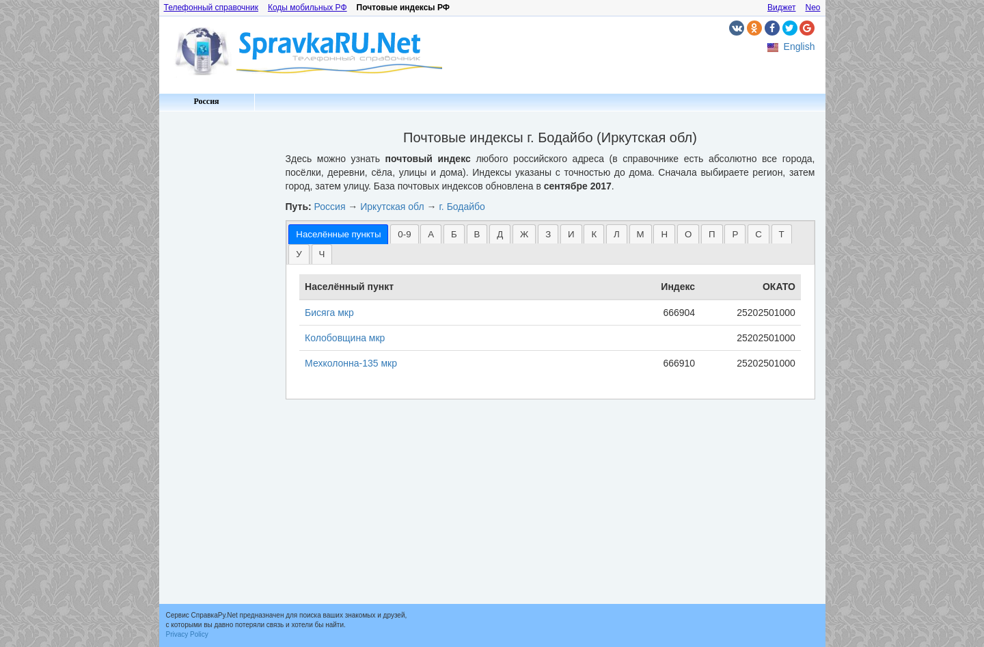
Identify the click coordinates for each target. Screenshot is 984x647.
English (799, 46)
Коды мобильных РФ (307, 7)
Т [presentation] (781, 234)
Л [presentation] (617, 234)
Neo (812, 7)
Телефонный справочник (211, 7)
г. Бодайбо (461, 206)
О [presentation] (688, 234)
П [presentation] (712, 234)
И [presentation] (571, 234)
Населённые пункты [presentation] (338, 234)
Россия (206, 101)
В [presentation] (477, 234)
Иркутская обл (392, 206)
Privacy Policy (187, 634)
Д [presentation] (500, 234)
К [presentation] (594, 234)
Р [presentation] (735, 234)
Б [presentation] (454, 234)
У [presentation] (298, 254)
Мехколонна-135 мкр (351, 363)
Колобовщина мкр (345, 337)
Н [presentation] (664, 234)
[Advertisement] (217, 321)
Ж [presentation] (524, 234)
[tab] (338, 234)
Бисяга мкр (329, 312)
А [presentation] (431, 234)
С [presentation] (758, 234)
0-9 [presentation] (404, 234)
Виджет (781, 7)
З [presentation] (548, 234)
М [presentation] (640, 234)
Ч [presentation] (322, 254)
